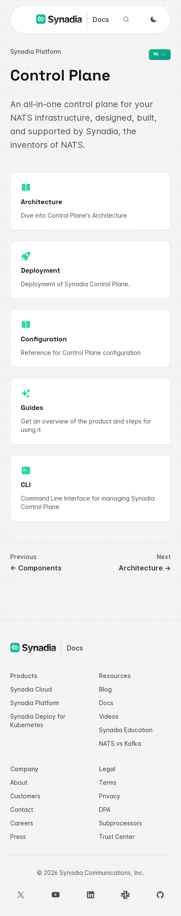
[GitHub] (160, 895)
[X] (21, 895)
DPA (104, 809)
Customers (25, 796)
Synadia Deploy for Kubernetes (37, 720)
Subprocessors (120, 823)
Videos (109, 716)
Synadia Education (126, 729)
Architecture (145, 568)
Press (18, 836)
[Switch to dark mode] (153, 19)
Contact (21, 809)
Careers (21, 823)
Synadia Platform (34, 702)
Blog (105, 689)
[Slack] (125, 895)
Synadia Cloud (31, 689)
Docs (106, 702)
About (18, 782)
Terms (107, 782)
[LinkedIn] (90, 895)
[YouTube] (55, 895)
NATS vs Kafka (120, 743)
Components (36, 568)
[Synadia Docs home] (72, 19)
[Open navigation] (26, 18)
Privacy (109, 796)
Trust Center (117, 836)
